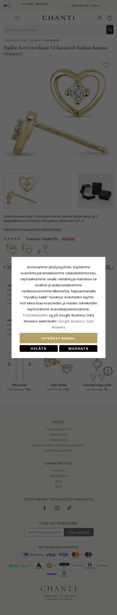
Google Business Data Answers (59, 324)
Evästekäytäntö (73, 312)
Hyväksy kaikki (58, 335)
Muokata (79, 345)
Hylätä (38, 345)
